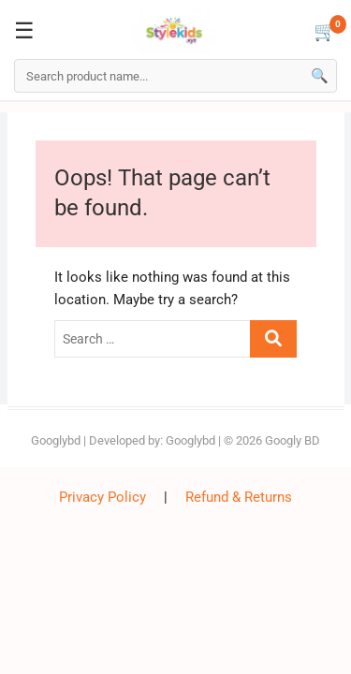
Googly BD (292, 440)
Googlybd (55, 440)
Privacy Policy (102, 497)
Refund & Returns (238, 497)
